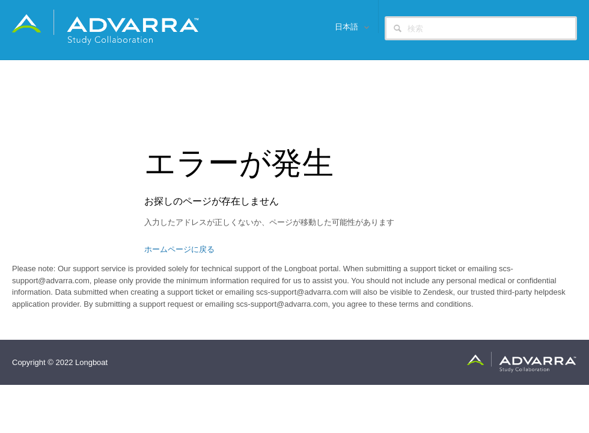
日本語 (348, 26)
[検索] (481, 28)
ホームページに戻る (179, 249)
